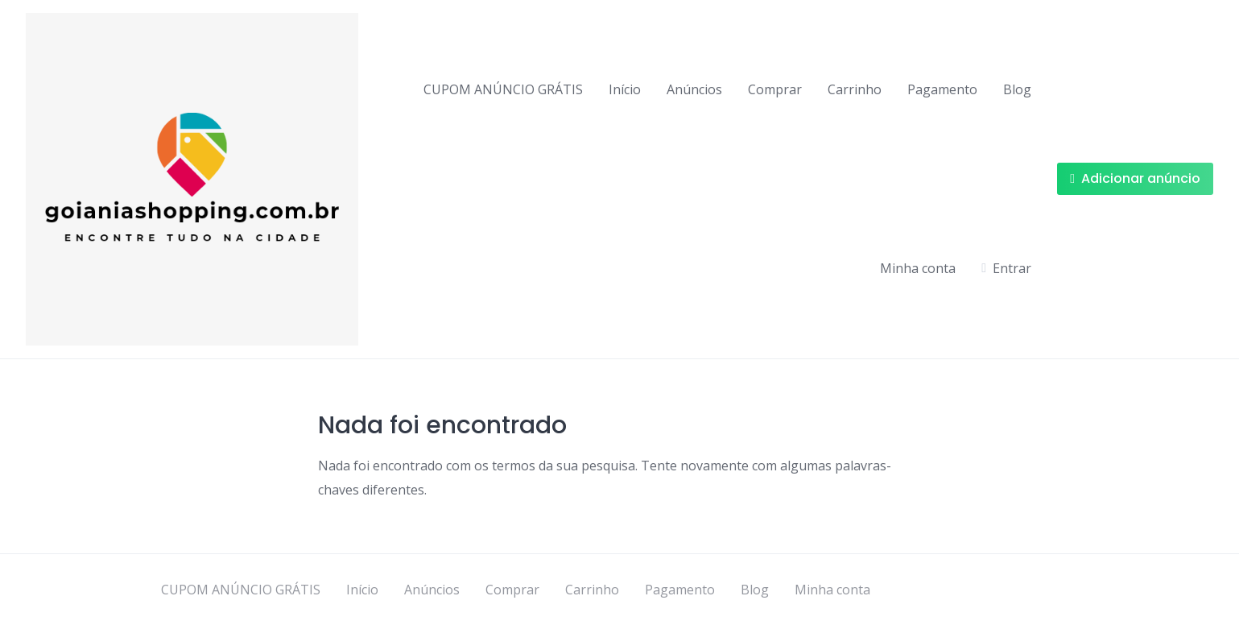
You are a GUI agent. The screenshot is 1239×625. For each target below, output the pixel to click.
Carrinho (855, 89)
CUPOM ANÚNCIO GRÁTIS (503, 89)
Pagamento (942, 89)
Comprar (775, 89)
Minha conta (918, 268)
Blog (1017, 89)
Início (625, 89)
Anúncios (694, 89)
